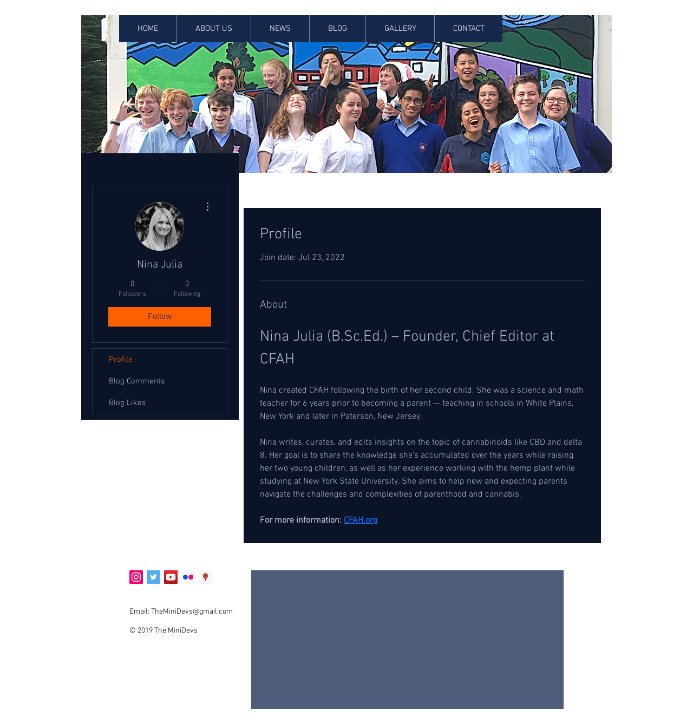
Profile (121, 359)
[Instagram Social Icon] (136, 577)
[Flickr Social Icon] (188, 577)
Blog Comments (137, 381)
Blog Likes (127, 403)
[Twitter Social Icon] (153, 577)
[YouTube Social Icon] (171, 577)
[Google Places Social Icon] (205, 577)
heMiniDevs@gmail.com (194, 611)
